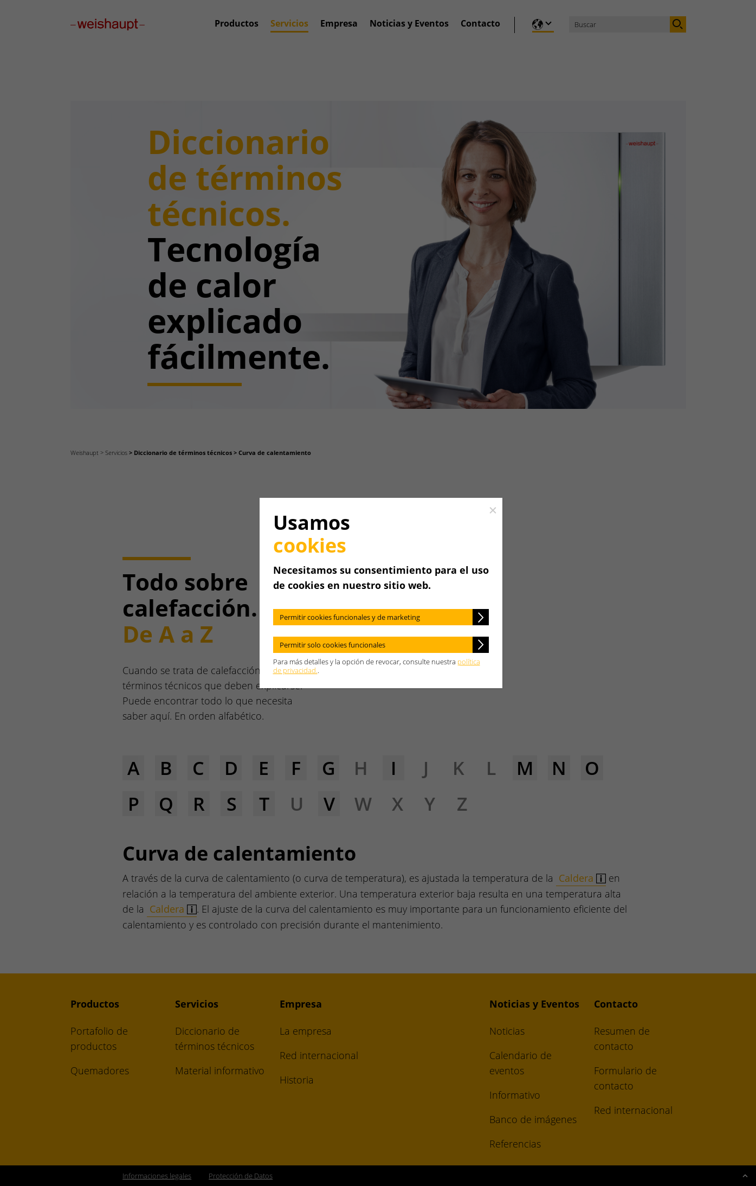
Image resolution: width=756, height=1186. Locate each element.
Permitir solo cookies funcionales (332, 645)
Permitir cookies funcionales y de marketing (350, 617)
